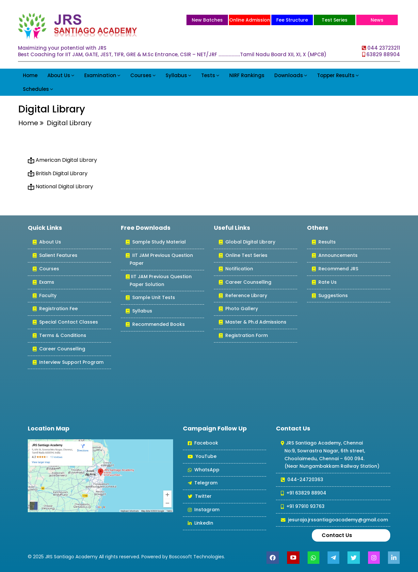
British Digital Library (62, 173)
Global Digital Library (247, 242)
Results (324, 242)
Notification (236, 269)
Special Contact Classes (65, 322)
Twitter (200, 496)
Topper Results (338, 75)
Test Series (334, 20)
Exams (43, 282)
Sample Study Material (156, 242)
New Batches (207, 20)
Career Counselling (59, 349)
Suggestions (330, 296)
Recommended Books (155, 324)
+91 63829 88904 (303, 493)
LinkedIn (200, 523)
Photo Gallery (238, 309)
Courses (143, 75)
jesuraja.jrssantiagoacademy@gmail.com (334, 520)
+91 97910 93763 (303, 507)
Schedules (38, 89)
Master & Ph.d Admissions (252, 322)
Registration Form (243, 336)
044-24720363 (302, 480)
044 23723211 (383, 47)
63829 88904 (383, 54)
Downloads (290, 75)
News (377, 20)
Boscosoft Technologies (196, 556)
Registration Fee (55, 309)
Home (30, 75)
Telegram (202, 483)
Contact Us (337, 535)
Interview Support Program (68, 362)
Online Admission (249, 20)
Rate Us (324, 282)
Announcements (335, 256)
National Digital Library (64, 186)
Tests (210, 75)
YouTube (202, 457)
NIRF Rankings (247, 75)
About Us (60, 75)
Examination (102, 75)
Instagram (203, 510)
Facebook (203, 443)
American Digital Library (66, 160)
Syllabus (178, 75)
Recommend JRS (335, 269)
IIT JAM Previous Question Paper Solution (159, 281)
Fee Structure (292, 20)
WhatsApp (203, 470)
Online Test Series (243, 256)
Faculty (44, 296)
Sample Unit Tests (150, 298)
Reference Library (243, 296)
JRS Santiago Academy (71, 556)
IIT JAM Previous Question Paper (159, 259)
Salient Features (55, 256)
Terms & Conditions (59, 336)
